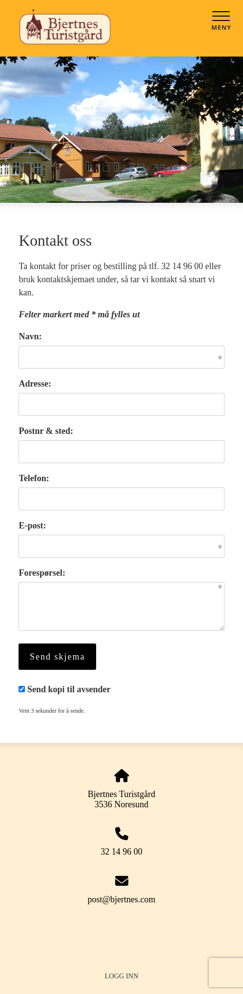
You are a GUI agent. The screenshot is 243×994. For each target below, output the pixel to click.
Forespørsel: (42, 573)
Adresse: (35, 384)
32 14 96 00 (121, 852)
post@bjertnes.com (121, 899)
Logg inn (121, 976)
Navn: (30, 336)
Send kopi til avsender (69, 689)
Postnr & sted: (46, 431)
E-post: (32, 525)
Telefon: (34, 478)
